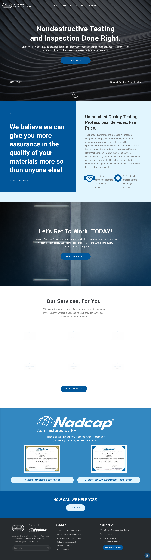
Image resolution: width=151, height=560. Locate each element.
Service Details (29, 368)
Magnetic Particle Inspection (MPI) (74, 335)
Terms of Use (41, 539)
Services (79, 5)
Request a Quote (113, 547)
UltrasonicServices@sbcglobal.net (116, 530)
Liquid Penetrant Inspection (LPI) (30, 335)
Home (56, 5)
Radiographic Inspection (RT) (29, 366)
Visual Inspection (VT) (65, 549)
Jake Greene (33, 542)
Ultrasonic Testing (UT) (73, 366)
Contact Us (92, 5)
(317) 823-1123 (110, 534)
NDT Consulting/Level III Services (69, 538)
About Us (67, 5)
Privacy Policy (30, 539)
